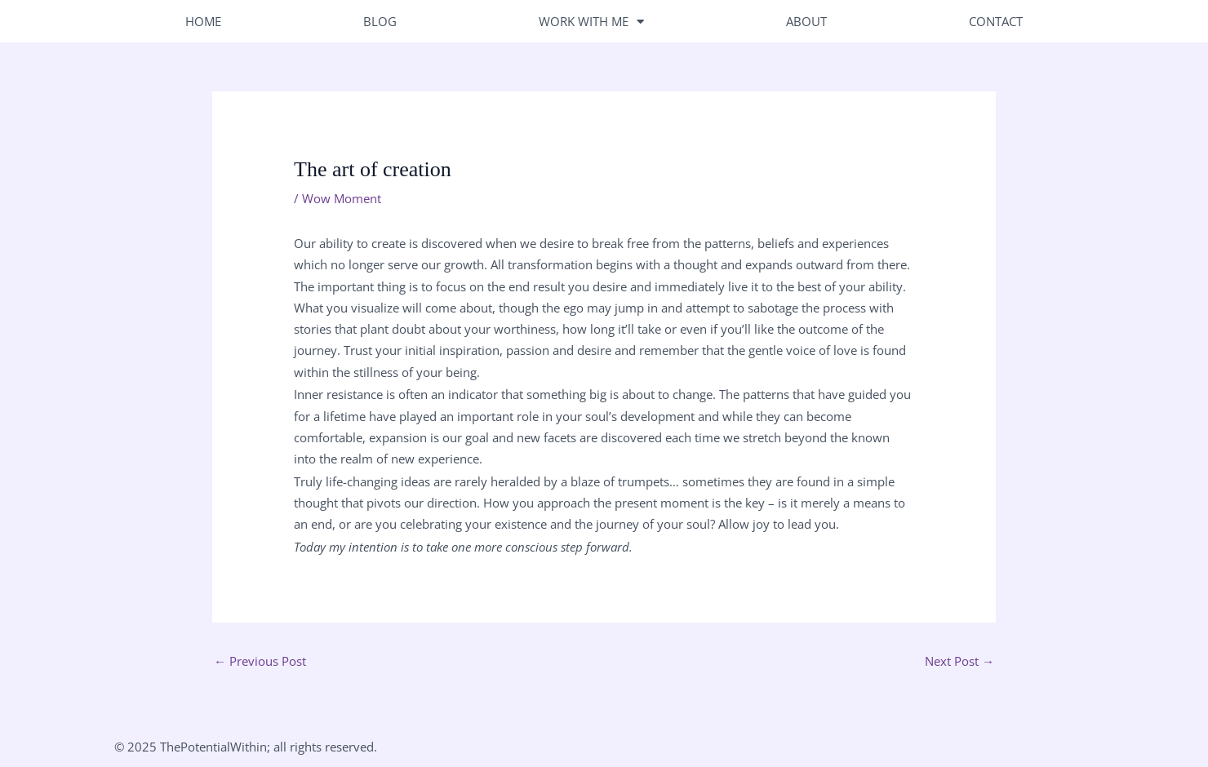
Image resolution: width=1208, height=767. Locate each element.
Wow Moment (341, 198)
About (806, 21)
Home (203, 21)
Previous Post (260, 661)
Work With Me (591, 21)
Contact (996, 21)
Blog (380, 21)
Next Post (959, 661)
